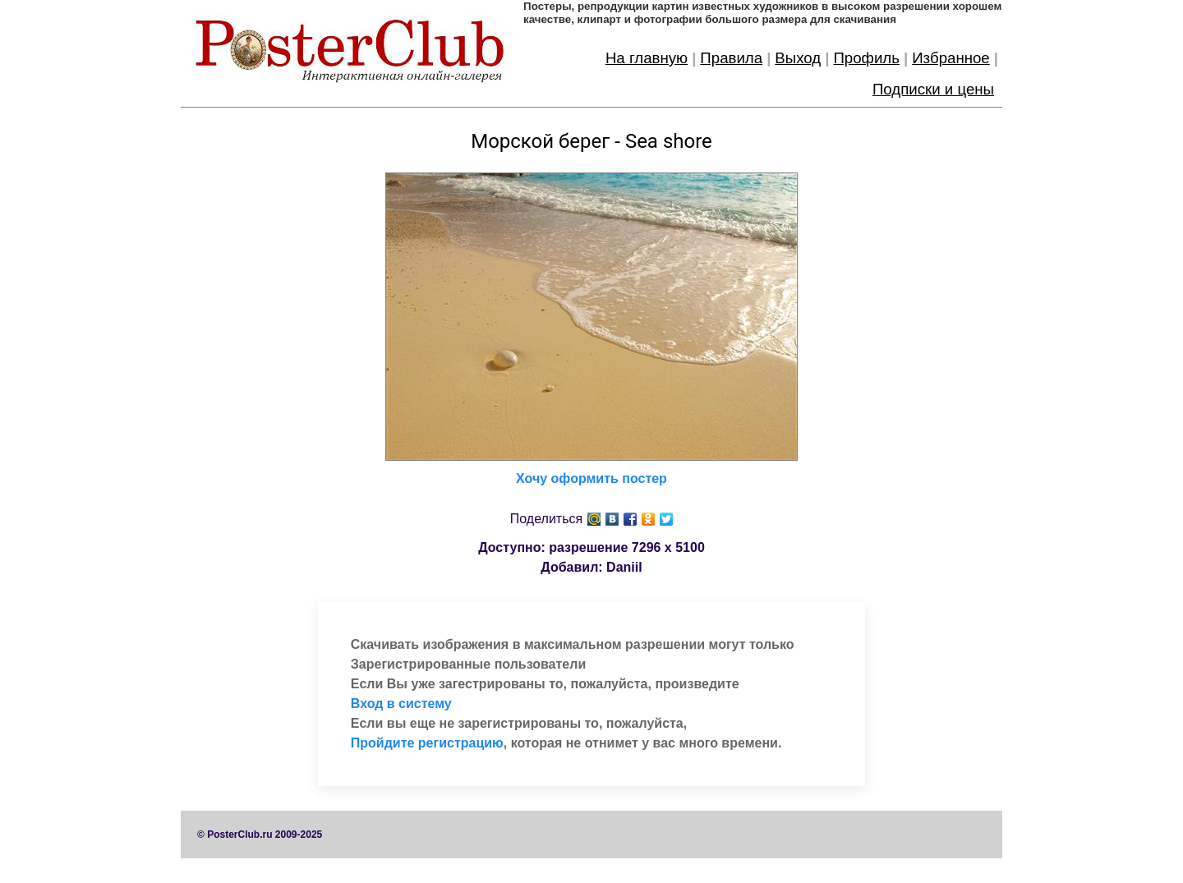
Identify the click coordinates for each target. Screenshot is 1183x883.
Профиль (866, 58)
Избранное (951, 58)
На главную (646, 58)
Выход (798, 58)
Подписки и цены (933, 89)
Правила (731, 58)
